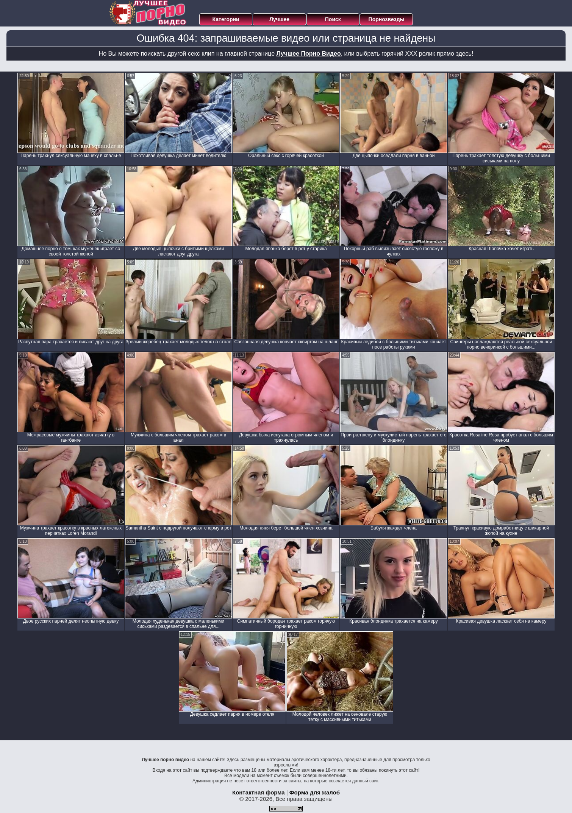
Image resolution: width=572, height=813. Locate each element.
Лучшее (279, 19)
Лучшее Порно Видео (309, 53)
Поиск (333, 19)
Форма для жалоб (314, 792)
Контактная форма (258, 792)
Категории (226, 19)
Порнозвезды (387, 19)
